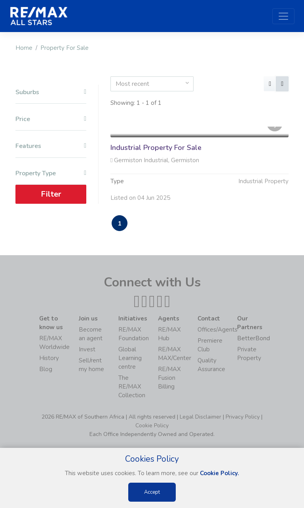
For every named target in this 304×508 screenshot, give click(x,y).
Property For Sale (64, 48)
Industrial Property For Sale (155, 147)
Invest (87, 349)
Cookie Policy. (219, 473)
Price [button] (50, 119)
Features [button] (50, 146)
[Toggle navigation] (283, 16)
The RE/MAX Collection (131, 386)
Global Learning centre (130, 358)
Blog (45, 369)
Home (23, 48)
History (49, 358)
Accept (152, 492)
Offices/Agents (218, 330)
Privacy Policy (243, 417)
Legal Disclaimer (200, 417)
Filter (51, 194)
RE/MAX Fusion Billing (169, 377)
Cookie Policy (152, 425)
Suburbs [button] (50, 92)
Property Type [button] (50, 173)
